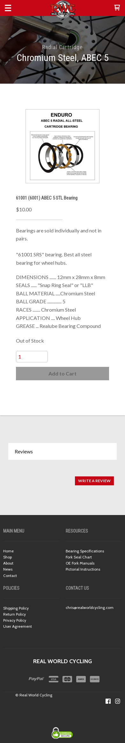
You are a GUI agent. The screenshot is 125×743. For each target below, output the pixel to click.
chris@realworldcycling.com (90, 607)
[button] (117, 8)
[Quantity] (32, 356)
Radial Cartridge (62, 47)
